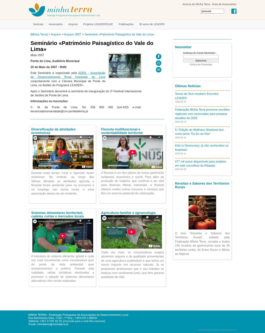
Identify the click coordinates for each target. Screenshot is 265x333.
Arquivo (73, 24)
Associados (56, 24)
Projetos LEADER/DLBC (98, 24)
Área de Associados (224, 4)
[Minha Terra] (39, 34)
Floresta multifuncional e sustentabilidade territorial (122, 131)
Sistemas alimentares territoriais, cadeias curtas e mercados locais (57, 214)
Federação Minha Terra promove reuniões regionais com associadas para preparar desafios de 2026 (202, 114)
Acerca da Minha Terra (196, 4)
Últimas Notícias (188, 86)
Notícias (38, 24)
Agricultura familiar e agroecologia (128, 213)
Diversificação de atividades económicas (53, 131)
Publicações (126, 24)
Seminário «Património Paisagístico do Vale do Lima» (120, 34)
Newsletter (183, 47)
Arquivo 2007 (72, 34)
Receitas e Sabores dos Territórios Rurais (202, 185)
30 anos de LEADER (151, 24)
